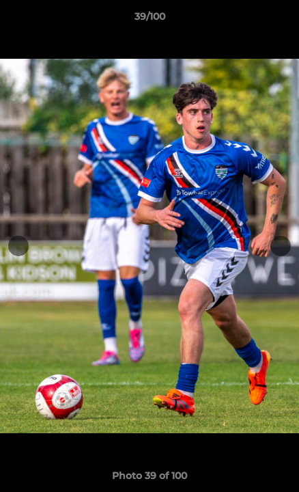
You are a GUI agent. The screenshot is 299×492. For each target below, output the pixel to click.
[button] (282, 20)
